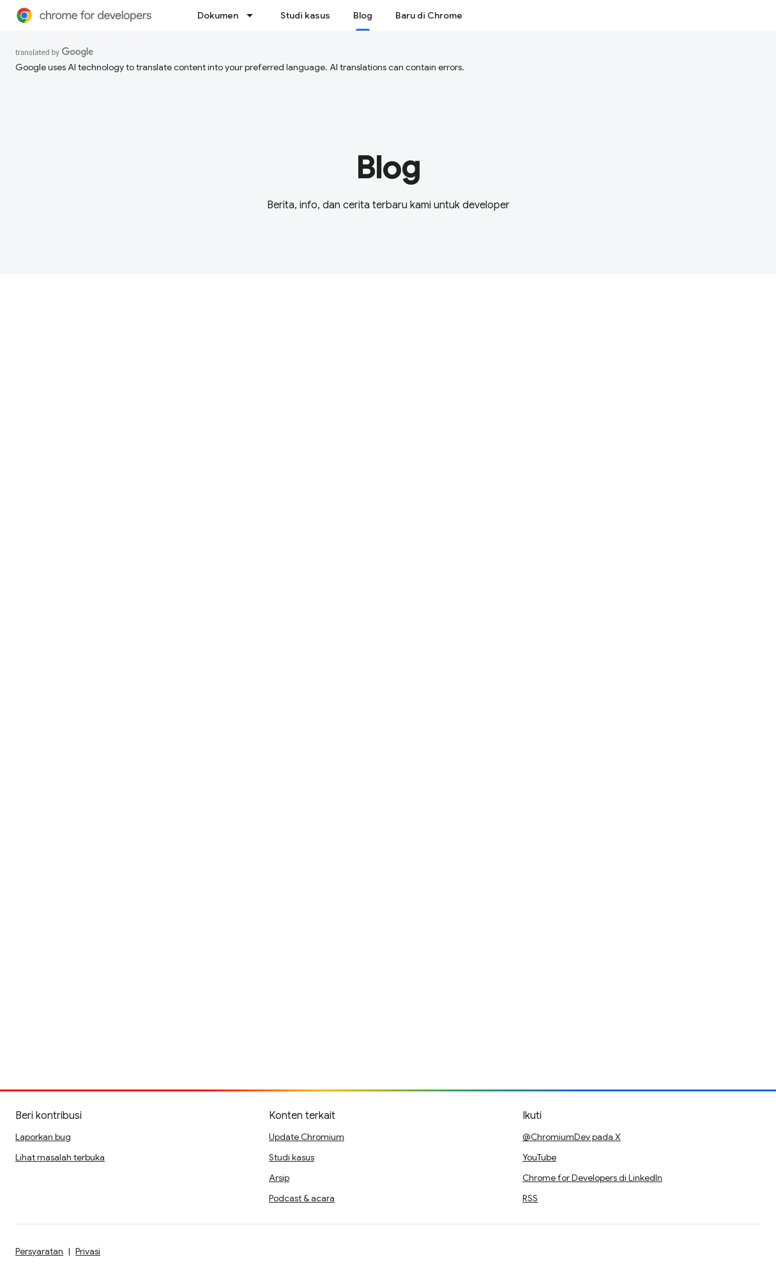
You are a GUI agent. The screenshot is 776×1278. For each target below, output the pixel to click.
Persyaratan (39, 1251)
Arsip (279, 1177)
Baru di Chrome (428, 15)
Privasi (87, 1251)
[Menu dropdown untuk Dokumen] (253, 15)
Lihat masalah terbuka (60, 1157)
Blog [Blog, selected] (362, 15)
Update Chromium (306, 1137)
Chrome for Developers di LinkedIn (592, 1177)
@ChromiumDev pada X (571, 1137)
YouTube (539, 1157)
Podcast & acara (302, 1198)
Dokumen (217, 15)
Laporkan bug (43, 1137)
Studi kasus (305, 15)
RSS (530, 1198)
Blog (388, 168)
